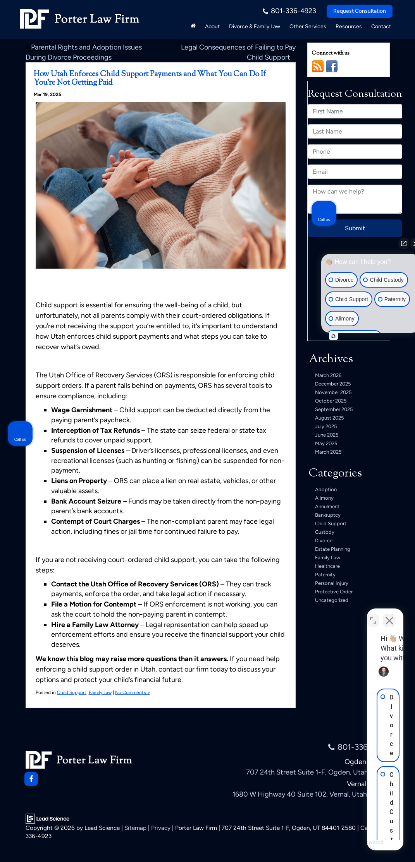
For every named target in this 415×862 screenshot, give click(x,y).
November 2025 (333, 392)
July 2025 (326, 426)
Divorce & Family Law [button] (254, 26)
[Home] (193, 25)
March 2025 (328, 452)
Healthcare (327, 566)
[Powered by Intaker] (349, 845)
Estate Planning (332, 549)
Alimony (324, 498)
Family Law (100, 692)
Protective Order (334, 592)
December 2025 (333, 384)
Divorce (323, 540)
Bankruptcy (328, 515)
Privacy (160, 827)
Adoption (326, 489)
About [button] (212, 26)
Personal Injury (331, 583)
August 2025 (329, 418)
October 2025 (330, 401)
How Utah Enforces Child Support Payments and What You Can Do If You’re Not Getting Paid (150, 79)
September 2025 (334, 409)
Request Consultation (359, 11)
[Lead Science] (47, 818)
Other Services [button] (307, 26)
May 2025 (326, 443)
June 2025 (326, 435)
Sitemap (135, 827)
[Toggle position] (373, 614)
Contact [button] (381, 26)
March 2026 (328, 375)
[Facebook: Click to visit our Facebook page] (31, 779)
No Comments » (132, 692)
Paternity (325, 575)
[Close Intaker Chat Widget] (389, 614)
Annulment (327, 506)
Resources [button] (349, 26)
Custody (324, 532)
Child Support (71, 692)
